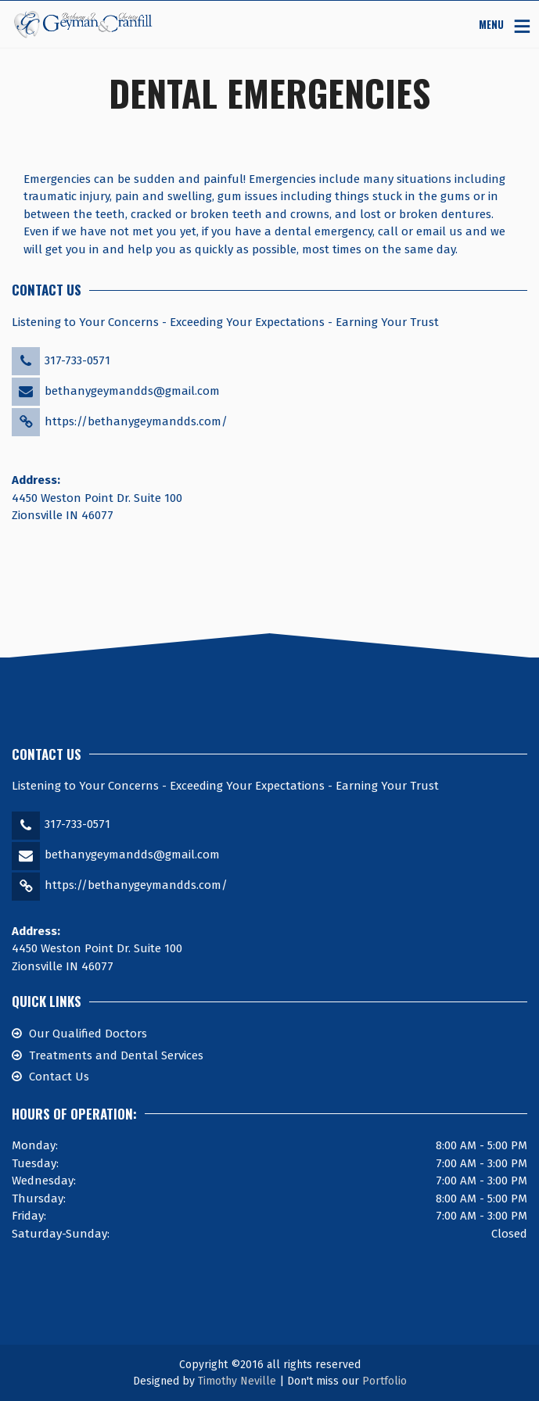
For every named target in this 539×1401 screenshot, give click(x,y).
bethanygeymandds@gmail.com (132, 391)
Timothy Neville (237, 1381)
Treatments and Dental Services (116, 1055)
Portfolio (384, 1381)
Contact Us (59, 1077)
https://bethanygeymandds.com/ (136, 421)
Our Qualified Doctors (88, 1034)
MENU (491, 23)
